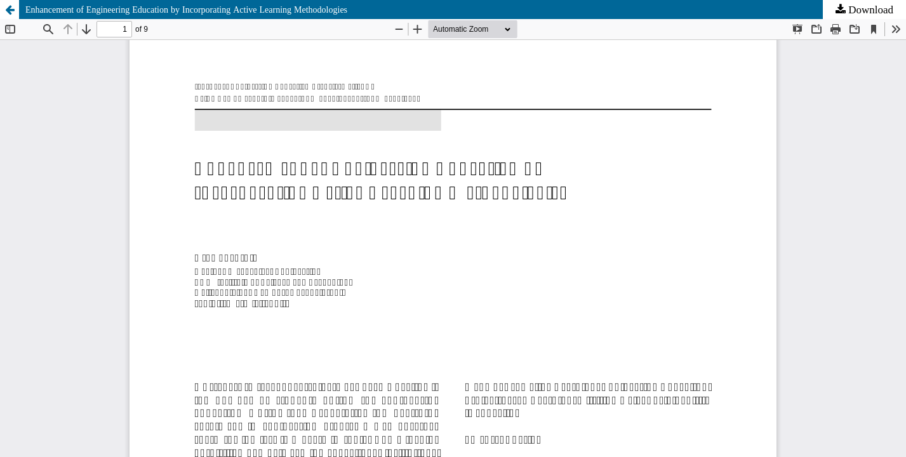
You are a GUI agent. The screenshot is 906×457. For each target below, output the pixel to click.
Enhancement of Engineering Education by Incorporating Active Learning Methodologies (186, 9)
